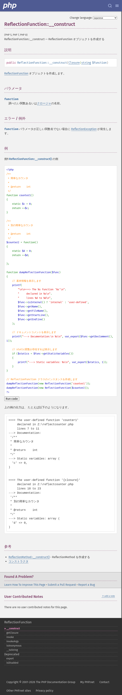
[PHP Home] (10, 5)
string (86, 62)
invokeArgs (12, 641)
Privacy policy (44, 690)
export (10, 658)
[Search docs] (109, 5)
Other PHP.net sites (18, 690)
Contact (104, 682)
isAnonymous (14, 645)
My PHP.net (87, 682)
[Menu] (117, 5)
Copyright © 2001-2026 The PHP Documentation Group (40, 682)
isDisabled (12, 662)
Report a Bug (86, 584)
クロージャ (44, 103)
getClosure (12, 632)
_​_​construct (13, 628)
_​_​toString (12, 649)
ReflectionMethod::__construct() (29, 557)
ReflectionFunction (16, 73)
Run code (12, 398)
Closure (74, 62)
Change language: (81, 17)
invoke (10, 637)
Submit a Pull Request (62, 584)
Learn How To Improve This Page (24, 584)
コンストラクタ (18, 561)
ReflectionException (84, 129)
